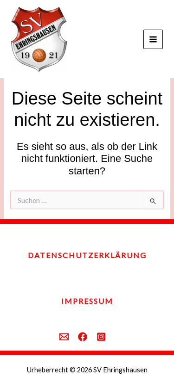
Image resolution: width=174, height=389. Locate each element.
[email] (64, 336)
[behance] (82, 336)
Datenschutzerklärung (87, 255)
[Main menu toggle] (153, 39)
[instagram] (101, 336)
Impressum (87, 300)
